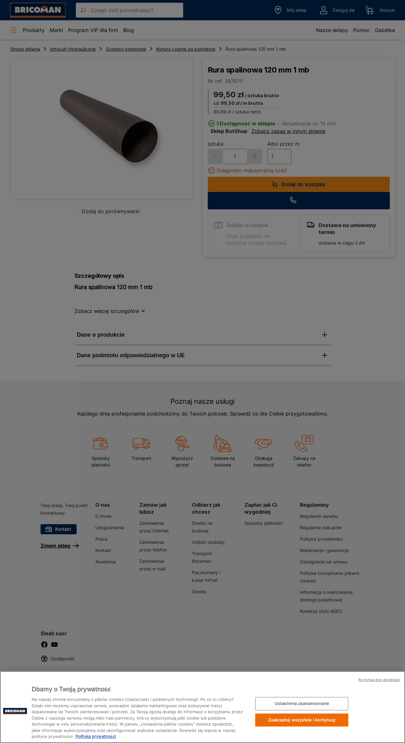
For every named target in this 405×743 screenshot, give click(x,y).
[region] (202, 707)
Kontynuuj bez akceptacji (379, 679)
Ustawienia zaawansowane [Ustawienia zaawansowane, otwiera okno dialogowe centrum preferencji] (302, 703)
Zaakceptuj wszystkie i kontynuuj (301, 719)
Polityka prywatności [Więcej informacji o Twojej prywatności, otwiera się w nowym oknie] (95, 736)
